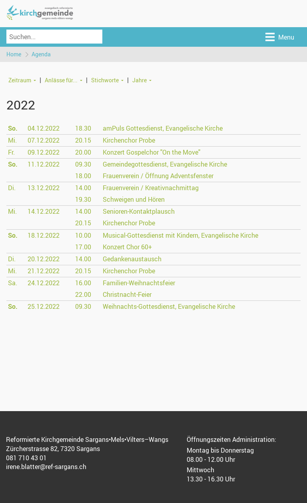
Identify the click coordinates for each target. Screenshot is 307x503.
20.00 (83, 152)
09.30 (83, 164)
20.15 (83, 140)
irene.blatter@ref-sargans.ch (46, 467)
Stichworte (105, 80)
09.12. (44, 152)
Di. (12, 187)
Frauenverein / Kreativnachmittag (151, 187)
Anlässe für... (61, 80)
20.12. (44, 258)
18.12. (44, 235)
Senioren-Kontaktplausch (139, 211)
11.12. (44, 164)
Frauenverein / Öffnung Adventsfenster (158, 175)
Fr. (11, 152)
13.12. (44, 187)
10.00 (83, 235)
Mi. (12, 140)
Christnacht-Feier (127, 294)
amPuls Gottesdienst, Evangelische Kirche (163, 128)
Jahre (139, 80)
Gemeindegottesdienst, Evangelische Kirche (165, 164)
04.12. (44, 128)
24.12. (44, 282)
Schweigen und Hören (134, 199)
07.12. (44, 140)
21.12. (44, 270)
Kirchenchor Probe (129, 140)
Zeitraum (19, 80)
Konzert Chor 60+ (127, 247)
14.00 (83, 187)
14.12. (44, 211)
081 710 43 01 (26, 457)
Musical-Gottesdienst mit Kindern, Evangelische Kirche (180, 235)
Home (13, 54)
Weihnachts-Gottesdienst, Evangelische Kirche (169, 306)
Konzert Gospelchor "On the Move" (151, 152)
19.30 (83, 199)
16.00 (83, 282)
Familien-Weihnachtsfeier (139, 282)
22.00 (83, 294)
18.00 (83, 175)
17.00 (83, 247)
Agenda (41, 54)
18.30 (83, 128)
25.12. (44, 306)
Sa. (12, 282)
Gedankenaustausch (132, 258)
